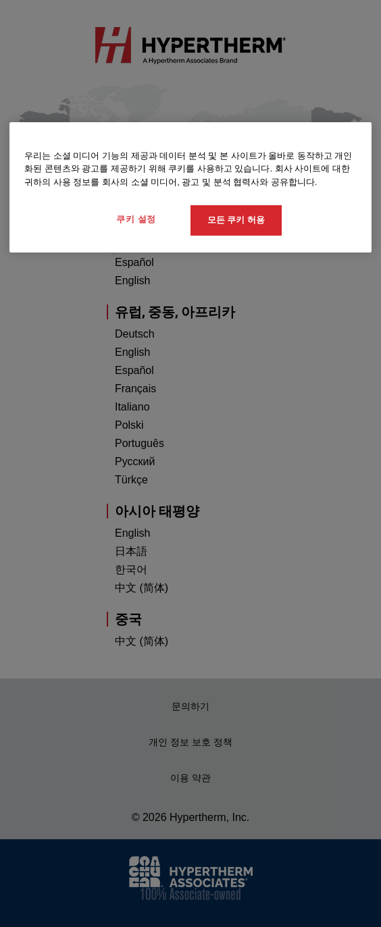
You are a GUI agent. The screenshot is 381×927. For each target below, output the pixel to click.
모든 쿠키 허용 (236, 220)
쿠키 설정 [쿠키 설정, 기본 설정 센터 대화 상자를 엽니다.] (136, 219)
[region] (190, 187)
